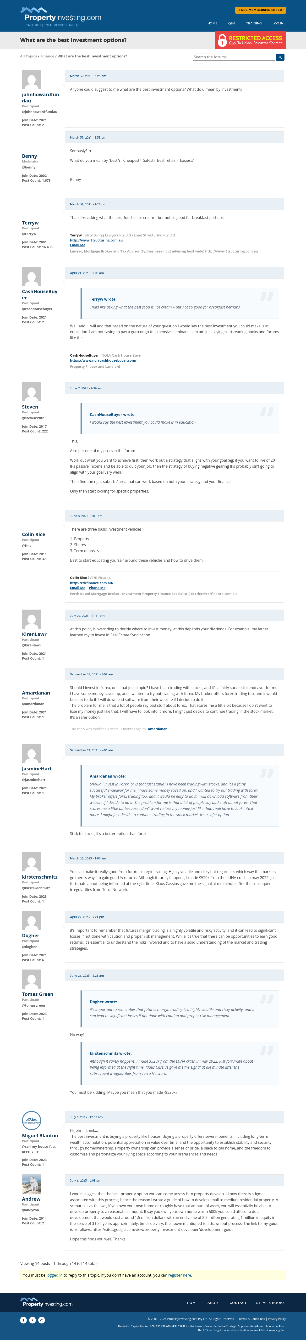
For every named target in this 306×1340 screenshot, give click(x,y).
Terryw (30, 223)
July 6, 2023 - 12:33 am (86, 1117)
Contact (238, 1303)
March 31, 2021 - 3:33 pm (88, 137)
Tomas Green (37, 994)
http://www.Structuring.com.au (96, 240)
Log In (278, 23)
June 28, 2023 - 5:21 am (87, 975)
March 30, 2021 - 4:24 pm (88, 76)
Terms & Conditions (252, 1319)
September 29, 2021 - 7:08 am (91, 750)
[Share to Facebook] (23, 1320)
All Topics (28, 56)
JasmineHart (37, 769)
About (214, 1303)
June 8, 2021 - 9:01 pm (86, 516)
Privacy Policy (277, 1319)
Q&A (231, 23)
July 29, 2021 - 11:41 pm (87, 615)
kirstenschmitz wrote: (111, 1053)
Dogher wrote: (103, 1001)
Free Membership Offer (260, 10)
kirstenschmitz (40, 877)
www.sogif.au (277, 1330)
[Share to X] (32, 1320)
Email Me (77, 245)
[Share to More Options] (41, 1320)
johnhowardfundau (40, 97)
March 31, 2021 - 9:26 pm (88, 204)
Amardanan (36, 693)
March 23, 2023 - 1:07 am (88, 858)
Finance (47, 56)
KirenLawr (34, 634)
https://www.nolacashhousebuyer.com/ (103, 360)
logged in (54, 1275)
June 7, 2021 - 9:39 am (86, 388)
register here (179, 1275)
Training (254, 23)
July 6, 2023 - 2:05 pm (85, 1180)
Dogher (30, 935)
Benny (29, 156)
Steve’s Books (270, 1303)
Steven (30, 407)
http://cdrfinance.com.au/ (91, 583)
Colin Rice (33, 534)
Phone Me (97, 587)
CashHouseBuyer (39, 294)
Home (213, 23)
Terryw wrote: (103, 299)
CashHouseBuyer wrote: (113, 414)
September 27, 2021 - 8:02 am (91, 674)
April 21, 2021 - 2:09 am (87, 273)
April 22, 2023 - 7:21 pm (87, 917)
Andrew (31, 1199)
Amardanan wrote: (108, 776)
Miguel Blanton (40, 1136)
